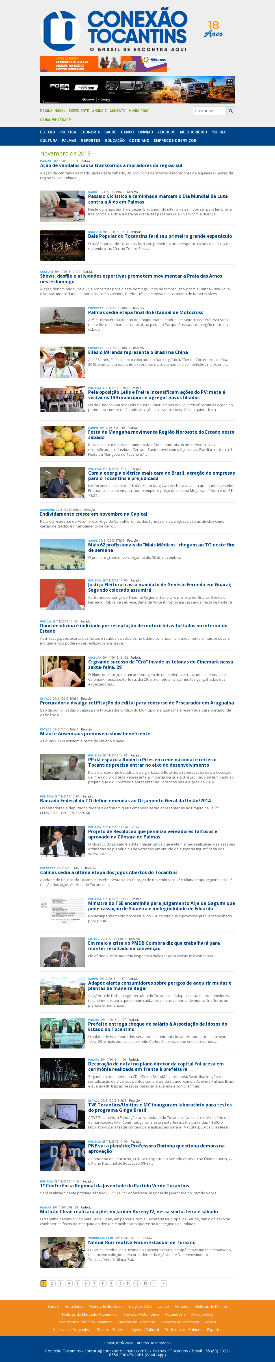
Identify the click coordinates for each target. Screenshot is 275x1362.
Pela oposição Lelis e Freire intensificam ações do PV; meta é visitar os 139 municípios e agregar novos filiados (156, 395)
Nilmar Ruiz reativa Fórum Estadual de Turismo (142, 1242)
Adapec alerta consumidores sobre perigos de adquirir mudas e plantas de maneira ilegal (159, 985)
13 (145, 1283)
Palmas (69, 140)
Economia (90, 132)
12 (136, 1283)
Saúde (110, 132)
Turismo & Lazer (100, 1238)
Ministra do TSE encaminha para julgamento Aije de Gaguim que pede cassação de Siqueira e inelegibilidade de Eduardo (161, 906)
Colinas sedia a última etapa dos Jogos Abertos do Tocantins (108, 872)
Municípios (138, 111)
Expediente (79, 111)
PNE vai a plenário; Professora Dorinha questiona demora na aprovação (156, 1148)
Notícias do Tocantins (136, 1321)
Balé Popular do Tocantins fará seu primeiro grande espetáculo (160, 236)
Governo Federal (110, 1329)
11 (128, 1283)
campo (163, 1306)
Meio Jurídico (193, 132)
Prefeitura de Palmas (183, 1329)
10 (120, 1283)
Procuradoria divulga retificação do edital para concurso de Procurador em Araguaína (137, 703)
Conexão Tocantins (63, 1351)
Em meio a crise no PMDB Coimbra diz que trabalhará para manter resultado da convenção (154, 946)
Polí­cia (218, 132)
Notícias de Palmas (211, 1306)
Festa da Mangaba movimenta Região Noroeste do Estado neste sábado (161, 434)
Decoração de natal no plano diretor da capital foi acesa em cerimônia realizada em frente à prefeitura (156, 1066)
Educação (115, 140)
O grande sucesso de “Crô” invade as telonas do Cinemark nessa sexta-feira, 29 (160, 664)
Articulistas (74, 1306)
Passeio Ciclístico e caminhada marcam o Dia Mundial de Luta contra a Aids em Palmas (158, 199)
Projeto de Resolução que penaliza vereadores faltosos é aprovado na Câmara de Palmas (152, 834)
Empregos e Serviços (175, 140)
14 (153, 1283)
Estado (47, 132)
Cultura (48, 140)
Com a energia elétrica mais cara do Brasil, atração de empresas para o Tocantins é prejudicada (161, 475)
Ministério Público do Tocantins (85, 1321)
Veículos (166, 132)
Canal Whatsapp (55, 120)
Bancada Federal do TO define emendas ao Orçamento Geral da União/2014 (125, 800)
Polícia (210, 1321)
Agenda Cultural (145, 1329)
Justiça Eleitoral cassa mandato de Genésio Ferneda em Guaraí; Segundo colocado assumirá (159, 587)
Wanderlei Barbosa (106, 1306)
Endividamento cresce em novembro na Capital (93, 514)
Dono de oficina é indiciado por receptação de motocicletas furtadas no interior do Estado (134, 628)
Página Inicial (53, 111)
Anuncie (99, 111)
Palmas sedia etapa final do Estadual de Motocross (145, 312)
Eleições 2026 (140, 1306)
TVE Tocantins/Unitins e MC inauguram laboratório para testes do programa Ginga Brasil (160, 1107)
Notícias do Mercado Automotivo (90, 1314)
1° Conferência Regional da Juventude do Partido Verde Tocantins (114, 1185)
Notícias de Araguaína (71, 1329)
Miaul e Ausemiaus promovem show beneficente (95, 733)
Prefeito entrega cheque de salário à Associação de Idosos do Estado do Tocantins (157, 1026)
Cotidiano (139, 140)
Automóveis (175, 1314)
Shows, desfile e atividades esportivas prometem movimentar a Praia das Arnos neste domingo (131, 278)
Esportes (91, 140)
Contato (117, 111)
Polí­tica (67, 132)
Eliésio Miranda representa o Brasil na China (138, 352)
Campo (127, 132)
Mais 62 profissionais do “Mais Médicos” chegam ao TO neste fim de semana (161, 547)
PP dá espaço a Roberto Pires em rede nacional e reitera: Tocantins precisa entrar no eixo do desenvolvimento (152, 762)
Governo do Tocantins (180, 1321)
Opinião (145, 132)
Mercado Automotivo (141, 1314)
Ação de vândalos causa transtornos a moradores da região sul (111, 165)
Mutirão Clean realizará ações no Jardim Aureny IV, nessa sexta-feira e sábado (129, 1211)
